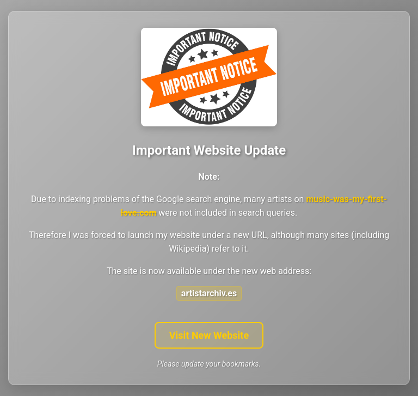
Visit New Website (209, 335)
